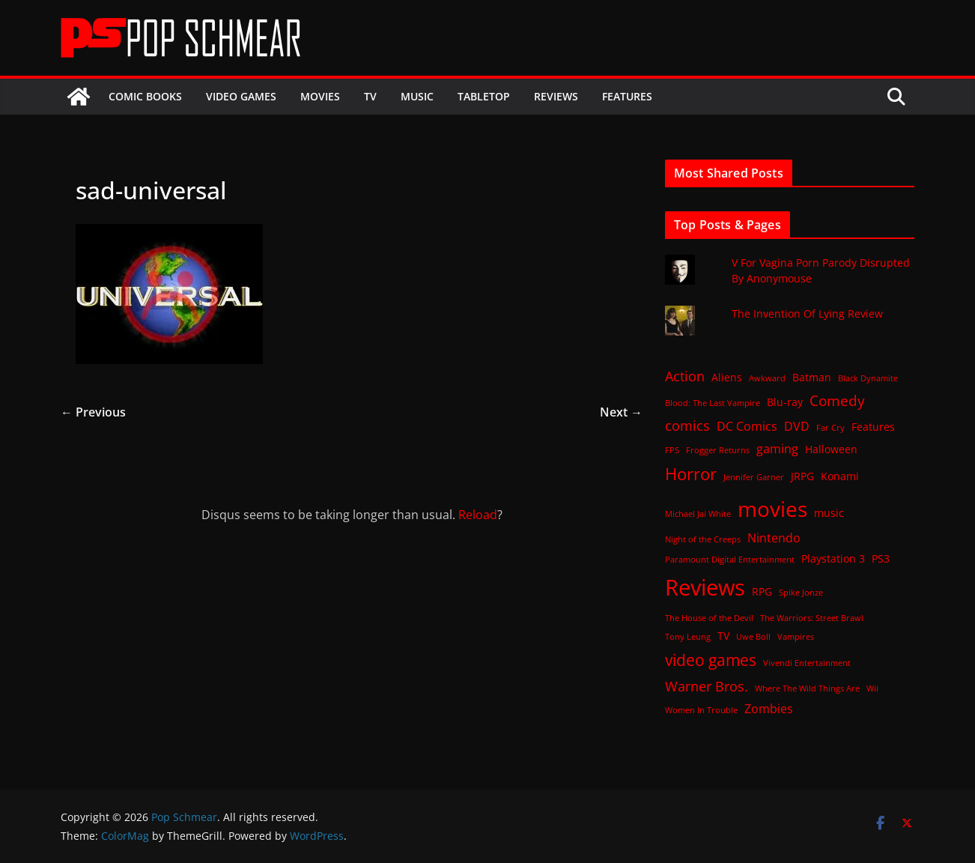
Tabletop (484, 96)
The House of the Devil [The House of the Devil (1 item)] (709, 618)
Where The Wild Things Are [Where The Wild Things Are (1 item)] (807, 688)
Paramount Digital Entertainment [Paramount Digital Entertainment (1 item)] (730, 559)
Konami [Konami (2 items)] (840, 476)
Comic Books (145, 96)
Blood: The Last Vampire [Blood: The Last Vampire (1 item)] (712, 403)
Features (627, 96)
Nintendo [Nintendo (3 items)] (774, 538)
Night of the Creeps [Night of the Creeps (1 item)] (703, 539)
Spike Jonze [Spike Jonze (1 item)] (801, 592)
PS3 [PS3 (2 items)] (881, 558)
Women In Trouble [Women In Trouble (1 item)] (701, 710)
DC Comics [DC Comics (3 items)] (747, 426)
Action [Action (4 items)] (685, 376)
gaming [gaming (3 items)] (777, 448)
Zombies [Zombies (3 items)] (768, 708)
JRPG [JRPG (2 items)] (802, 476)
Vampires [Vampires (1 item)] (795, 637)
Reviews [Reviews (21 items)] (705, 587)
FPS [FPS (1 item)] (672, 450)
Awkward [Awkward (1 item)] (767, 378)
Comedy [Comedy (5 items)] (837, 400)
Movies (320, 96)
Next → (621, 412)
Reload (477, 514)
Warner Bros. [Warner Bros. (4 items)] (706, 686)
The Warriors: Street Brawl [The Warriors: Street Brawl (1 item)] (811, 618)
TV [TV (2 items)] (723, 636)
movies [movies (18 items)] (772, 508)
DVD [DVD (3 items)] (797, 426)
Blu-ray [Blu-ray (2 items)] (785, 402)
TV (370, 96)
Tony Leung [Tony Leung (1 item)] (688, 637)
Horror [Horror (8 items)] (691, 473)
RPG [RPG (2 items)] (762, 591)
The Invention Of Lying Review (807, 313)
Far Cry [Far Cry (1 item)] (830, 428)
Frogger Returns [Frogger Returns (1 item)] (718, 450)
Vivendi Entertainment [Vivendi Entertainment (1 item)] (807, 663)
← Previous (93, 412)
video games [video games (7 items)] (710, 659)
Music (417, 96)
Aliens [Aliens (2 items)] (726, 377)
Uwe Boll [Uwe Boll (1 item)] (753, 637)
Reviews (556, 96)
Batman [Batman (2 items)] (811, 377)
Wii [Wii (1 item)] (872, 688)
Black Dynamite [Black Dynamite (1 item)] (868, 378)
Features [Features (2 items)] (873, 427)
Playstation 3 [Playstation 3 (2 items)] (833, 558)
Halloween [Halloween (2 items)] (831, 449)
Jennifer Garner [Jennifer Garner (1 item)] (753, 477)
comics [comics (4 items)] (687, 425)
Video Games (241, 96)
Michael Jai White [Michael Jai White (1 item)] (698, 514)
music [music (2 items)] (829, 513)
